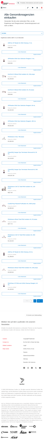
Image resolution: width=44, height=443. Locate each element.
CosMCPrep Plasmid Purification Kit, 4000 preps (22, 203)
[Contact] (27, 8)
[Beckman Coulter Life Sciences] (23, 426)
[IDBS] (4, 432)
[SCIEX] (14, 438)
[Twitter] (36, 368)
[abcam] (4, 427)
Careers (5, 338)
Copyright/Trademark (29, 338)
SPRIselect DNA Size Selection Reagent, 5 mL (21, 58)
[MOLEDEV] (32, 432)
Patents (25, 352)
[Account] (37, 8)
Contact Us (6, 342)
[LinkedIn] (32, 368)
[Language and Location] (41, 8)
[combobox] (29, 3)
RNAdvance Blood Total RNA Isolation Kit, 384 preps (23, 267)
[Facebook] (24, 368)
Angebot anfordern (37, 54)
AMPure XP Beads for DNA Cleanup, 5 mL (20, 43)
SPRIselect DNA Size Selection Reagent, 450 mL (22, 121)
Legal (24, 345)
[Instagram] (28, 368)
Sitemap (25, 359)
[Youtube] (40, 368)
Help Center (6, 348)
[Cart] (32, 8)
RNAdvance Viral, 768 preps (16, 136)
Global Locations (7, 345)
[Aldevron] (14, 427)
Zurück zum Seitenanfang (34, 315)
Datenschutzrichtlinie (28, 355)
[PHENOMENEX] (4, 437)
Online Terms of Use (28, 348)
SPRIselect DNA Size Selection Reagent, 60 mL (21, 105)
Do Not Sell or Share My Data (31, 342)
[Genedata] (32, 427)
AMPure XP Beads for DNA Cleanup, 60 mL (20, 252)
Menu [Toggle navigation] (3, 8)
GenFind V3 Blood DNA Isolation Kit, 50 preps (21, 90)
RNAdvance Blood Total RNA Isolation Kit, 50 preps (22, 219)
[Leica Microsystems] (23, 432)
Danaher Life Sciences (29, 362)
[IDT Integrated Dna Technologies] (14, 432)
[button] (18, 2)
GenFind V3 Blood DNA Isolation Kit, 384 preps (21, 74)
